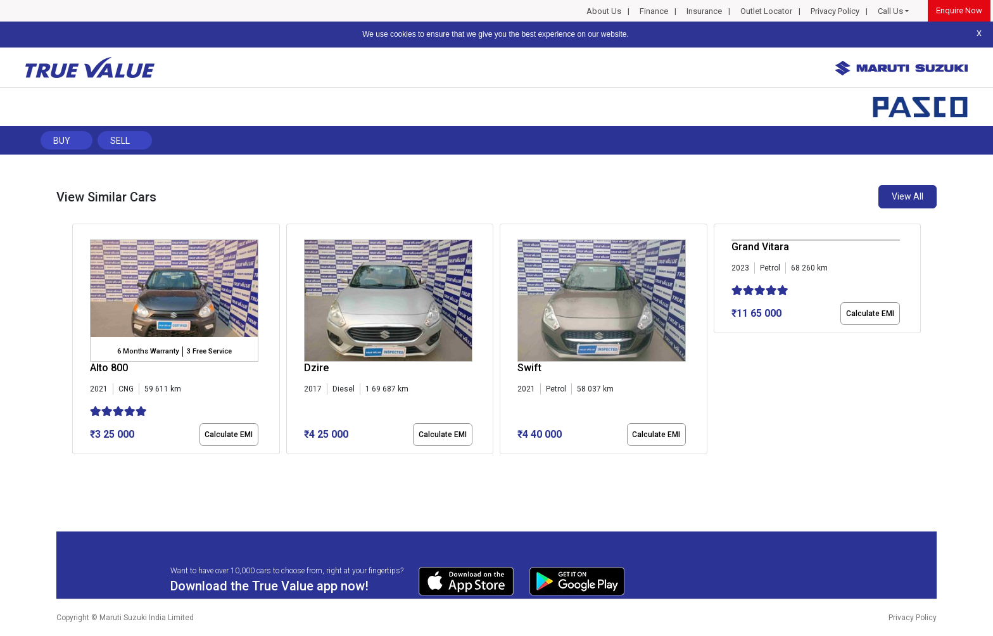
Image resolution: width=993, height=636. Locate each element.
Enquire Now (959, 10)
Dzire (316, 368)
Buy (61, 141)
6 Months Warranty (148, 351)
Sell (120, 141)
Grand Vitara (760, 247)
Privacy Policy (835, 11)
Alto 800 (109, 368)
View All (907, 196)
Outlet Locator (766, 11)
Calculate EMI (229, 434)
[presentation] (78, 341)
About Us (603, 11)
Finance (654, 11)
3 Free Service (209, 351)
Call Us (890, 11)
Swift (529, 368)
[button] (76, 465)
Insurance (704, 11)
